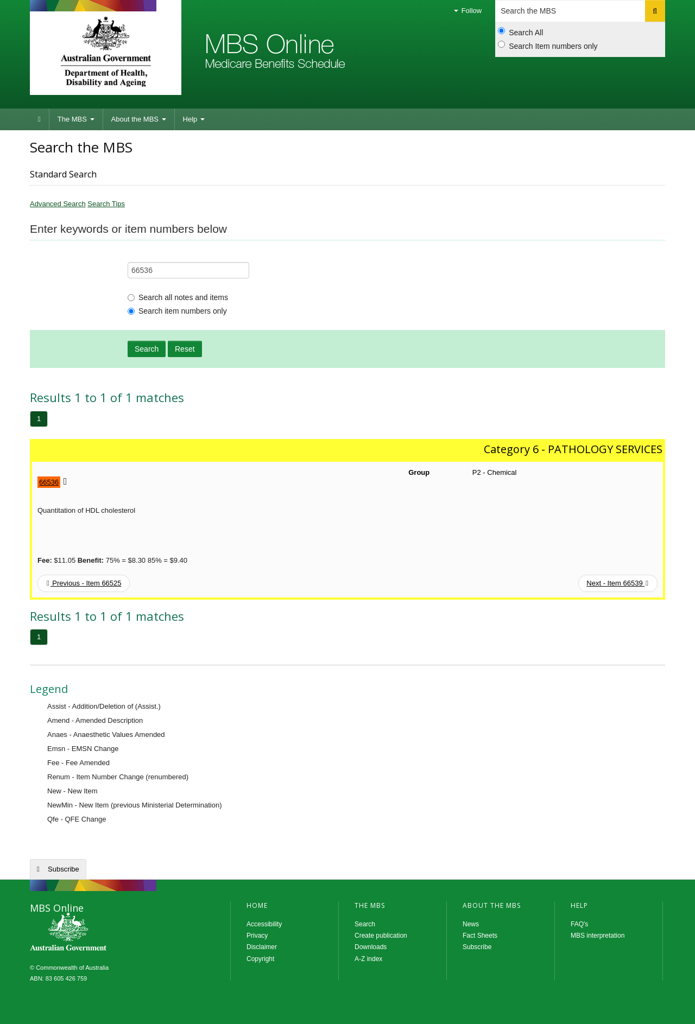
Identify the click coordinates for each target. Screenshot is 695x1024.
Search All (520, 32)
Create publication (381, 935)
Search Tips (106, 204)
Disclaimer (262, 947)
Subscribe (63, 869)
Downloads (371, 947)
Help (194, 119)
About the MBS (138, 119)
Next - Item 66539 (617, 583)
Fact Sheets (480, 935)
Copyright (260, 959)
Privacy (257, 935)
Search (147, 349)
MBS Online (98, 932)
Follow (468, 11)
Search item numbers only (177, 311)
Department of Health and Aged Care (105, 51)
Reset (185, 349)
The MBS (76, 119)
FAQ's (579, 924)
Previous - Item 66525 (84, 583)
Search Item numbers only (547, 45)
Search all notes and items (178, 297)
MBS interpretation (597, 935)
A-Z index (368, 959)
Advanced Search (58, 204)
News (471, 924)
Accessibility (264, 924)
